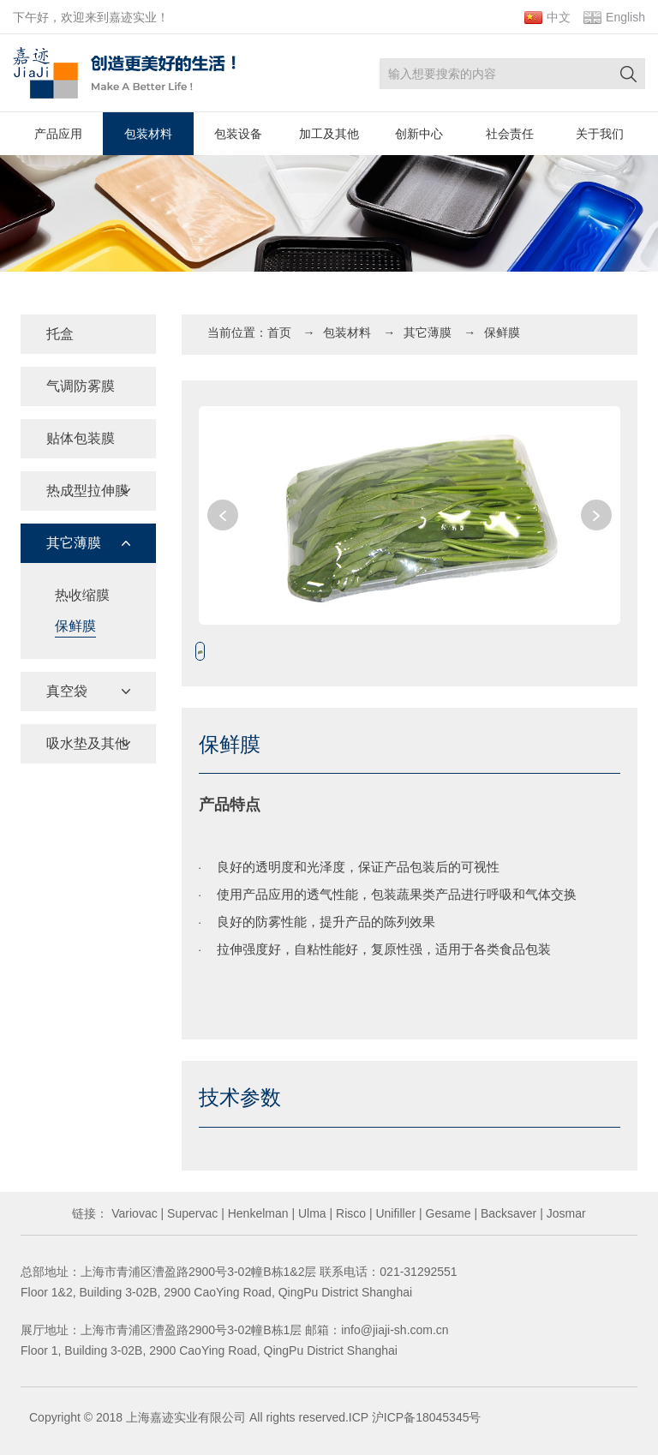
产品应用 (58, 134)
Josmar (564, 1213)
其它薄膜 (428, 332)
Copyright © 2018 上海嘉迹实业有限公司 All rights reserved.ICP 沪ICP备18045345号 (255, 1417)
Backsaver (506, 1213)
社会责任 (510, 134)
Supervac (191, 1213)
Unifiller (394, 1213)
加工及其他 (329, 134)
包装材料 (148, 134)
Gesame (446, 1213)
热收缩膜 (82, 595)
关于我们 (600, 134)
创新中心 (419, 134)
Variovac (132, 1213)
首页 (279, 332)
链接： (90, 1213)
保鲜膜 (75, 626)
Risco (349, 1213)
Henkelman (256, 1213)
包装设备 (238, 134)
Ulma (310, 1213)
